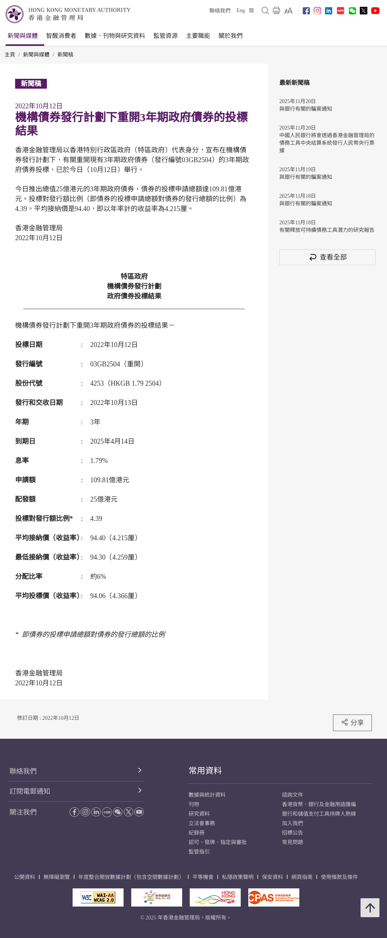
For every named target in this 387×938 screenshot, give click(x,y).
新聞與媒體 (23, 36)
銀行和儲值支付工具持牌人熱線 (319, 814)
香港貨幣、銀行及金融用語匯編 (319, 804)
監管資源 (165, 36)
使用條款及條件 (339, 877)
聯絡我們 (220, 11)
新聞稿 (65, 55)
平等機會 (203, 877)
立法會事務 (202, 823)
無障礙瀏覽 (56, 877)
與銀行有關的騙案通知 (305, 109)
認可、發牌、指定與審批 (218, 842)
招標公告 (292, 833)
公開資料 (24, 877)
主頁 (10, 55)
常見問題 (292, 842)
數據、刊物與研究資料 (115, 36)
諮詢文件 (292, 795)
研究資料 (199, 814)
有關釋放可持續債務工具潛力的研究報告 (327, 230)
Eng (240, 10)
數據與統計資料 (207, 795)
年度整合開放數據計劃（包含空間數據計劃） (131, 877)
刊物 (194, 804)
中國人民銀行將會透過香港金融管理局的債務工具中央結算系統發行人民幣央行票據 (327, 143)
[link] (288, 10)
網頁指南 (302, 877)
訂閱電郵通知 (29, 791)
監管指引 (199, 852)
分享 (352, 722)
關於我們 (230, 36)
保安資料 (272, 877)
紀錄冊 (196, 833)
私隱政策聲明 (238, 877)
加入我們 (292, 823)
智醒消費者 (61, 36)
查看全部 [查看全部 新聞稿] (327, 257)
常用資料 (205, 770)
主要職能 (198, 36)
